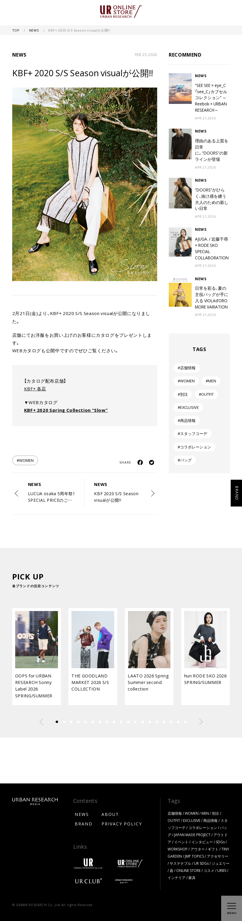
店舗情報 (175, 813)
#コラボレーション (194, 447)
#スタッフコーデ (192, 433)
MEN (205, 813)
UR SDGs (201, 863)
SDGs (220, 841)
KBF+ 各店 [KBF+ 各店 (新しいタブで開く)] (35, 388)
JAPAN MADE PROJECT (192, 834)
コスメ (209, 870)
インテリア (176, 877)
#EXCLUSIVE (188, 407)
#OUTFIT (206, 394)
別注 (215, 813)
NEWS (34, 30)
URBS (221, 870)
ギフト (213, 849)
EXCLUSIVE (191, 820)
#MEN (211, 381)
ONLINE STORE (188, 870)
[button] (41, 722)
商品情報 (210, 820)
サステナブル (180, 863)
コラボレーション (202, 827)
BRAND (84, 824)
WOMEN (192, 813)
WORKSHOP (178, 849)
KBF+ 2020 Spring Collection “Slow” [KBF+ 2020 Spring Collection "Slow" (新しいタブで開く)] (66, 410)
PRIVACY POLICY (122, 824)
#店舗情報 (187, 367)
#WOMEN (25, 460)
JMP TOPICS (194, 856)
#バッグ (185, 460)
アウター (198, 849)
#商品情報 (187, 420)
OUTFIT (174, 820)
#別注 (183, 394)
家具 (192, 877)
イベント (181, 841)
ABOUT (110, 814)
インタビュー (202, 841)
